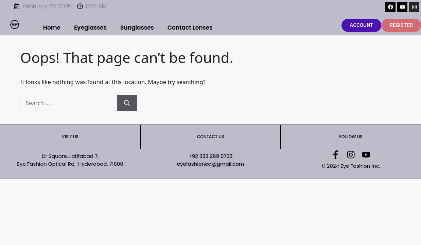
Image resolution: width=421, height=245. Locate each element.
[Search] (127, 103)
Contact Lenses (190, 27)
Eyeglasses (90, 27)
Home (51, 27)
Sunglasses (137, 27)
